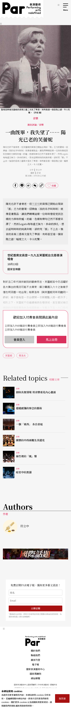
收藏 (53, 185)
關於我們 (35, 650)
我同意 (62, 698)
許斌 (39, 172)
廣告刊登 (35, 660)
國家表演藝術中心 (35, 669)
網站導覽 (35, 678)
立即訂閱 (35, 608)
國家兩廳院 (35, 673)
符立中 (39, 169)
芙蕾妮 (36, 204)
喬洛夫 (22, 355)
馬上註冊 (51, 339)
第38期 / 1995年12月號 (35, 175)
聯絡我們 (35, 655)
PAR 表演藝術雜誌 (35, 641)
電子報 (35, 664)
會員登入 (19, 339)
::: (58, 4)
